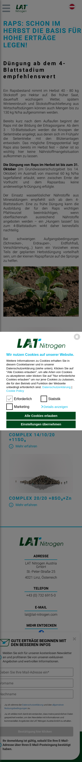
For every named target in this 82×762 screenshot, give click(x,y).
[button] (54, 407)
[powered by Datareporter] (76, 339)
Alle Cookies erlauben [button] (40, 416)
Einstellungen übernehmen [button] (41, 424)
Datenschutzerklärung (56, 387)
